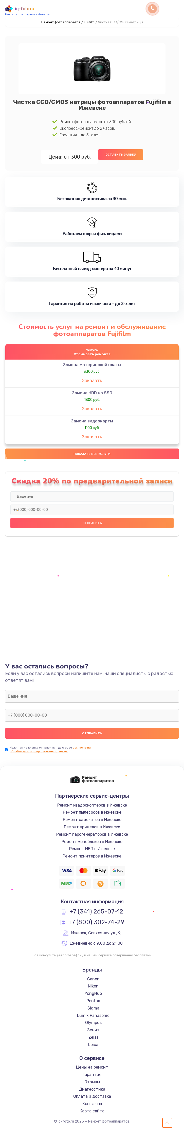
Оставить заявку (120, 154)
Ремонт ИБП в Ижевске (92, 848)
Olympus (93, 1022)
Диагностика (92, 1089)
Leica (93, 1044)
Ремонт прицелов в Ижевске (92, 827)
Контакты (92, 1103)
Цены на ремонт (92, 1067)
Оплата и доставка (92, 1096)
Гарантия (92, 1074)
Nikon (93, 986)
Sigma (93, 1008)
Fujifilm (89, 22)
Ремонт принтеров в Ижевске (92, 856)
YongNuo (93, 993)
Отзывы (92, 1081)
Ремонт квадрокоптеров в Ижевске (92, 805)
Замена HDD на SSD (92, 392)
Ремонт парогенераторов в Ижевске (92, 834)
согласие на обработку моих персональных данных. (50, 749)
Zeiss (93, 1037)
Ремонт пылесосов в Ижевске (92, 812)
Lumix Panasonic (93, 1015)
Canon (93, 979)
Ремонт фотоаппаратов (60, 22)
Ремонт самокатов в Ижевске (92, 819)
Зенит (93, 1030)
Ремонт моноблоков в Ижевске (92, 841)
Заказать (92, 380)
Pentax (93, 1000)
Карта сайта (92, 1111)
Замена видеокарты (92, 421)
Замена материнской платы (92, 364)
